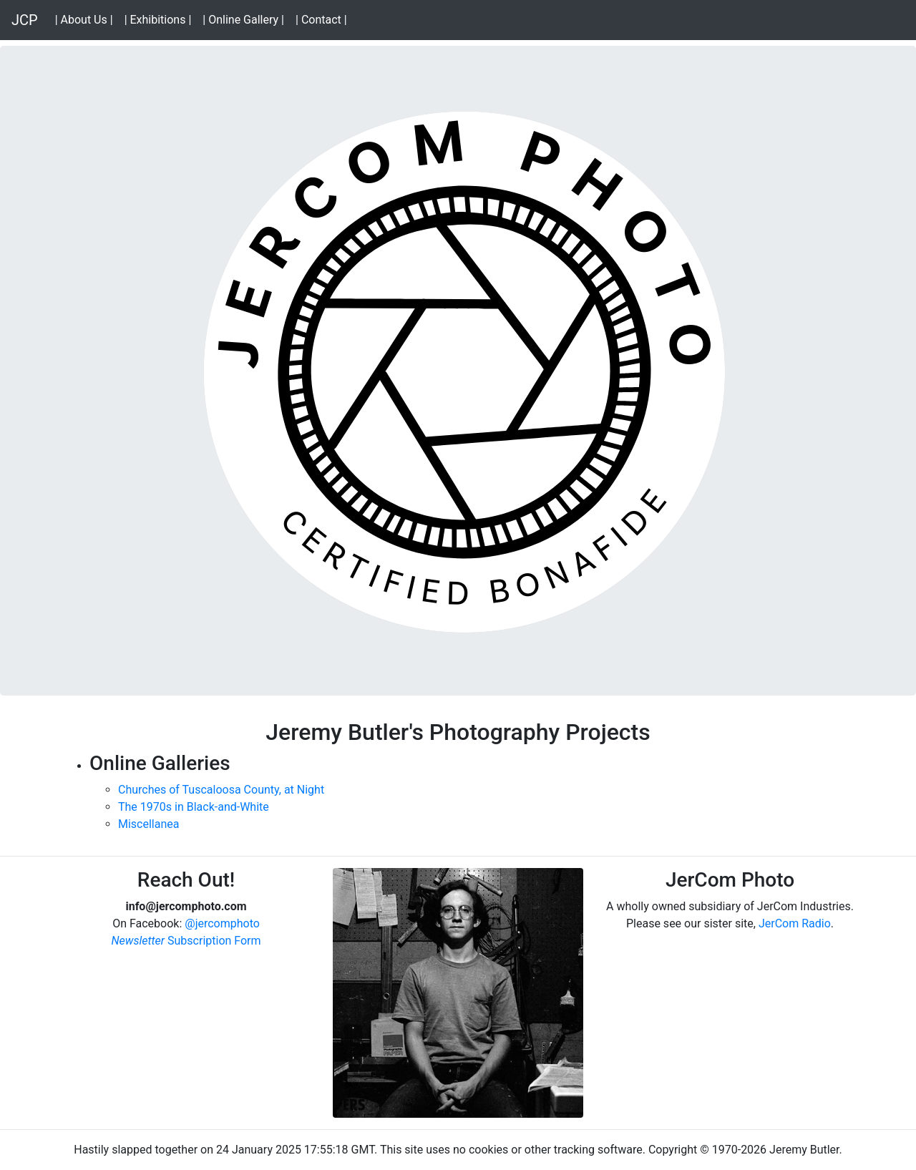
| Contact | (324, 18)
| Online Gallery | (246, 18)
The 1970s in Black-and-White (193, 807)
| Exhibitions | (161, 18)
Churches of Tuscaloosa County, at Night (221, 789)
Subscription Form (185, 940)
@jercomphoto (222, 923)
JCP (24, 20)
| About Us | (87, 18)
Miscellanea (148, 824)
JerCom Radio (795, 923)
